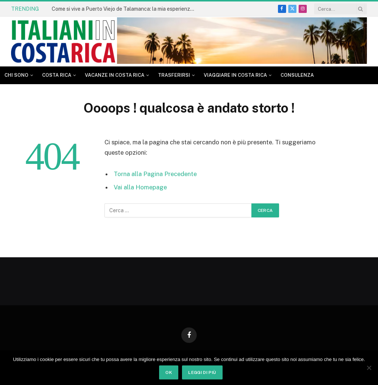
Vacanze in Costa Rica (114, 75)
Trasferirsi (174, 75)
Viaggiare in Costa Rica (235, 75)
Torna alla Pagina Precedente (155, 174)
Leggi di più (202, 372)
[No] (368, 367)
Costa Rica (56, 75)
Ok (168, 372)
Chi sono (16, 75)
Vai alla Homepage (140, 187)
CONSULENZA (297, 75)
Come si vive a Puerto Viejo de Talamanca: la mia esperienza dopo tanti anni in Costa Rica (125, 9)
